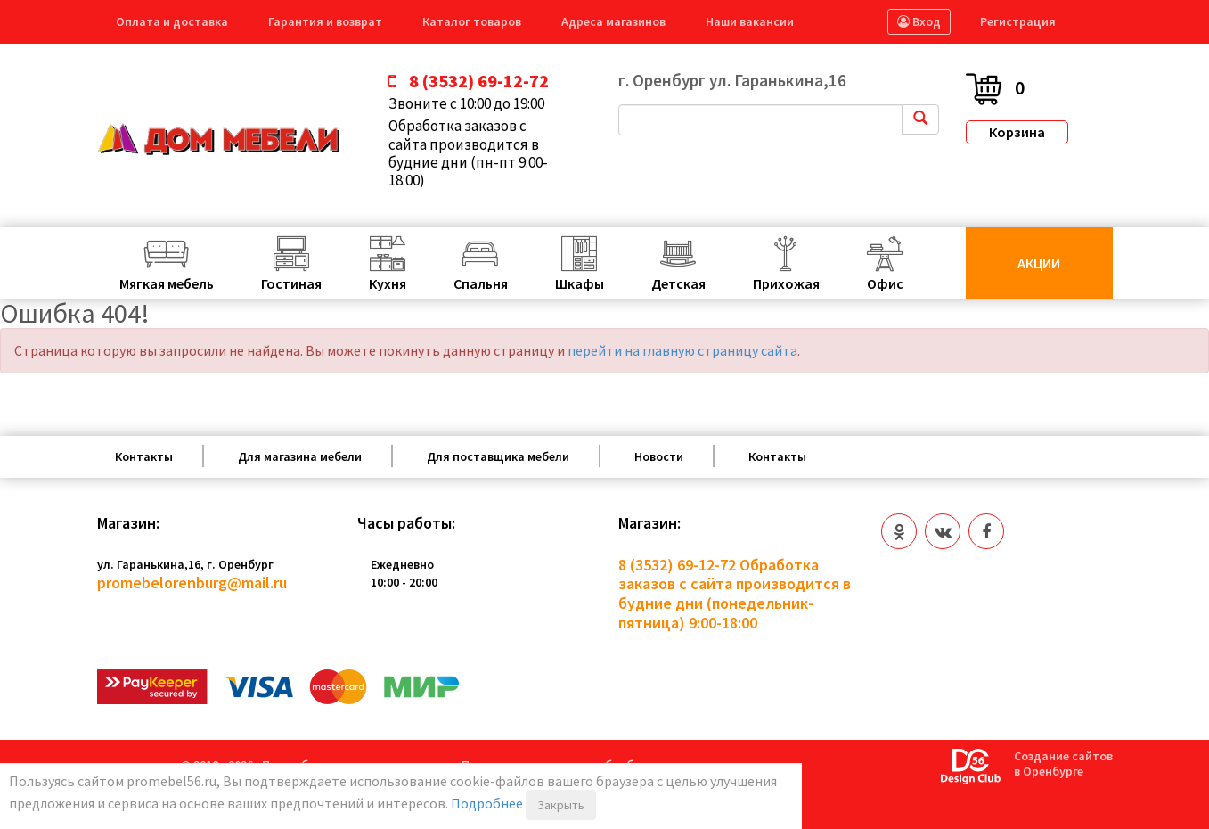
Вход (919, 21)
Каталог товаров (471, 21)
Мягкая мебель (166, 283)
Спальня (480, 283)
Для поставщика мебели (498, 456)
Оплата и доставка (172, 21)
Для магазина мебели (300, 456)
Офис (885, 283)
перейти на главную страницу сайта (682, 350)
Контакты (144, 456)
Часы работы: (406, 523)
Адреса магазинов (613, 21)
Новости (658, 456)
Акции (1038, 263)
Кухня (387, 283)
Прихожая (786, 283)
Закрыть (560, 805)
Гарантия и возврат (325, 21)
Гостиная (291, 283)
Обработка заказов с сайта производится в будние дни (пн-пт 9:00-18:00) (468, 153)
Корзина (1017, 132)
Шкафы (579, 283)
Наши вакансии (750, 21)
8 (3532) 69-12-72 (677, 564)
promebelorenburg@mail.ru (192, 582)
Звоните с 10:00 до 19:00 (466, 103)
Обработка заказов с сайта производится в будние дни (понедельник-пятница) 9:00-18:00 (734, 593)
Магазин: (128, 523)
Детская (678, 283)
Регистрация (1018, 21)
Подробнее (487, 803)
